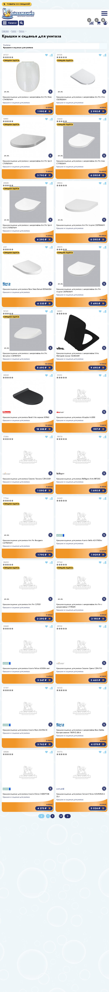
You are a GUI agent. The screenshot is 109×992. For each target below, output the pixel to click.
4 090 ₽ (97, 175)
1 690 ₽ (97, 490)
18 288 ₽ (43, 429)
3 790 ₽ (43, 175)
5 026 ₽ (97, 808)
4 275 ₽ (43, 808)
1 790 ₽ (44, 554)
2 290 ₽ (43, 618)
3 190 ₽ (97, 618)
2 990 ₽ (97, 111)
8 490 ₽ (43, 367)
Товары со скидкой (17, 4)
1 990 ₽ (43, 111)
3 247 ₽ (43, 680)
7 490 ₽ (97, 303)
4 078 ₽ (97, 744)
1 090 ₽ (43, 490)
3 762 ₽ (43, 744)
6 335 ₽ (43, 303)
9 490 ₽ (97, 367)
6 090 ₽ (97, 239)
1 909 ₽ (97, 554)
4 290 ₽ (43, 239)
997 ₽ (98, 429)
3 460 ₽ (97, 680)
